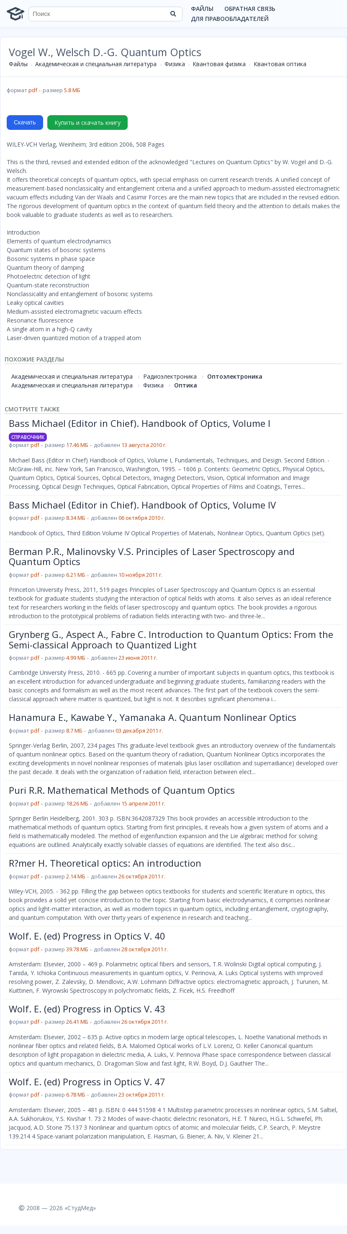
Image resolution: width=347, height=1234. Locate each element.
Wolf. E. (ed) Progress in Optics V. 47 (87, 1081)
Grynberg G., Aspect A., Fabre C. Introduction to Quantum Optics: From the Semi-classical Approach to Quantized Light (171, 639)
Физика (175, 64)
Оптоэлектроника (234, 376)
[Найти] (173, 14)
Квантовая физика (219, 64)
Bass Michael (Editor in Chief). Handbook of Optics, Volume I (139, 423)
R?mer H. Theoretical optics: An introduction (105, 863)
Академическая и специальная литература (96, 64)
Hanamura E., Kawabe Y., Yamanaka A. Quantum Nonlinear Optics (152, 717)
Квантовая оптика (280, 64)
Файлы (202, 9)
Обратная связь (249, 9)
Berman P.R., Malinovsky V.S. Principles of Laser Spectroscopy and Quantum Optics (152, 556)
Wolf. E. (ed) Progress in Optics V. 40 (87, 935)
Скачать (25, 122)
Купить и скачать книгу (87, 122)
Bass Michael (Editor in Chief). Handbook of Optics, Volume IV (142, 504)
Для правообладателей (230, 19)
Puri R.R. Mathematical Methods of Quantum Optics (122, 790)
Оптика (185, 385)
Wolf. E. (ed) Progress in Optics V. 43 (87, 1008)
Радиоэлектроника (170, 376)
